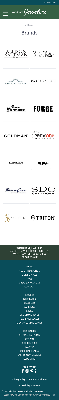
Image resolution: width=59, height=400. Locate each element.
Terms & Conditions (37, 379)
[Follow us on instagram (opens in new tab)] (27, 371)
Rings (29, 310)
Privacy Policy (18, 379)
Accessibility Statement (29, 385)
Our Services (29, 274)
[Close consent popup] (54, 395)
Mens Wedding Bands (30, 322)
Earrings (29, 306)
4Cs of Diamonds (29, 270)
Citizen (29, 338)
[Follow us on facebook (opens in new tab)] (23, 371)
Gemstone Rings (29, 314)
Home (30, 25)
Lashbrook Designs (29, 354)
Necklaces (29, 298)
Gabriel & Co (29, 342)
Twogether (29, 358)
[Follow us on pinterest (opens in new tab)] (31, 371)
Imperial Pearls (29, 350)
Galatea (29, 346)
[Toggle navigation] (5, 14)
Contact (29, 286)
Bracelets (29, 302)
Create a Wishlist (29, 282)
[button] (49, 2)
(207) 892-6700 (29, 257)
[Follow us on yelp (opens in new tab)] (36, 371)
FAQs (29, 278)
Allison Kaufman (29, 335)
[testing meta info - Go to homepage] (29, 12)
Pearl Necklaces (29, 318)
